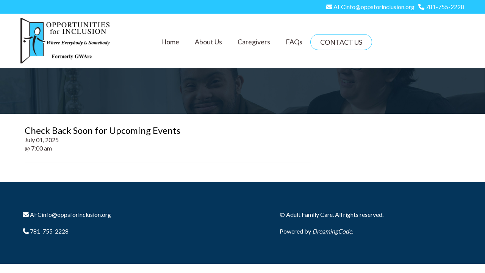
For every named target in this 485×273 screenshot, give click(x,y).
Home (170, 42)
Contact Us (341, 42)
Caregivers (254, 42)
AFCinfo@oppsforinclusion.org (373, 6)
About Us (208, 42)
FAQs (294, 42)
